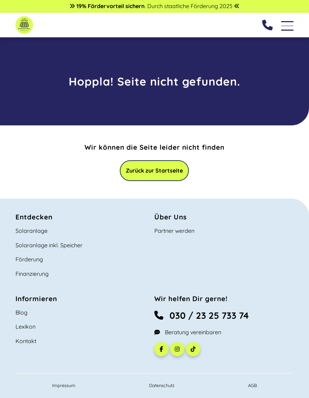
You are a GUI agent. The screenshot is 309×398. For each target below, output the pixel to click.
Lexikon (26, 326)
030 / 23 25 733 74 (201, 315)
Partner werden (174, 230)
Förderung (29, 259)
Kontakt (26, 340)
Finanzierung (32, 273)
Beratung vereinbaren (187, 332)
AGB (252, 385)
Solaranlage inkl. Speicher (49, 245)
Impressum (63, 385)
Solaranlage (32, 230)
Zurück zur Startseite (154, 170)
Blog (21, 312)
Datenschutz (161, 385)
